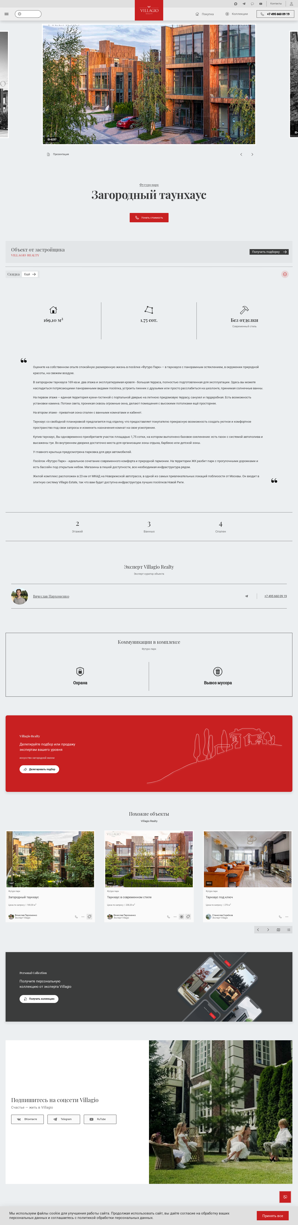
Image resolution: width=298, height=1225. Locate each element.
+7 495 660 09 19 (275, 596)
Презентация (57, 154)
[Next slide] (252, 154)
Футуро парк (149, 185)
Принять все (272, 1216)
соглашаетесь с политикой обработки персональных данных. (102, 1218)
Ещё (30, 274)
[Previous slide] (241, 154)
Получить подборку (270, 252)
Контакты (276, 3)
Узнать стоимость (149, 217)
